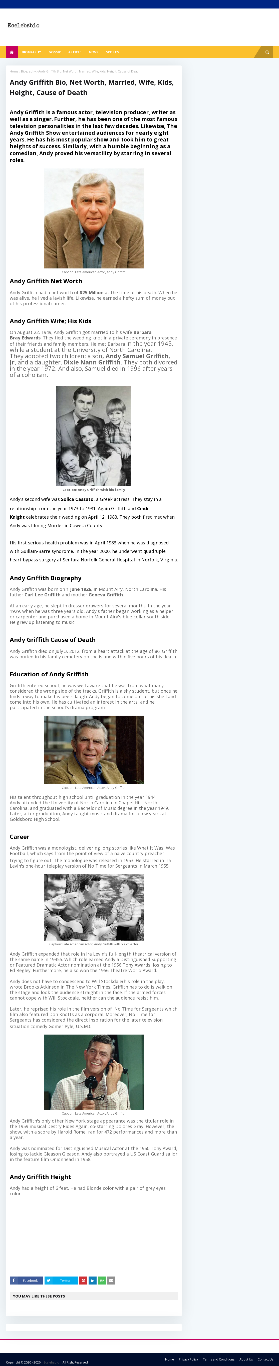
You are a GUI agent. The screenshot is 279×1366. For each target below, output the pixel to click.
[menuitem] (12, 52)
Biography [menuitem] (31, 52)
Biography (28, 71)
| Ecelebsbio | (51, 1362)
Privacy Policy (188, 1359)
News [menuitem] (93, 52)
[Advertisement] (97, 1237)
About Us (246, 1359)
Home (14, 71)
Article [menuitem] (74, 52)
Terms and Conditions (218, 1359)
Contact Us (265, 1359)
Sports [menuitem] (112, 52)
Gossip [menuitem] (55, 52)
